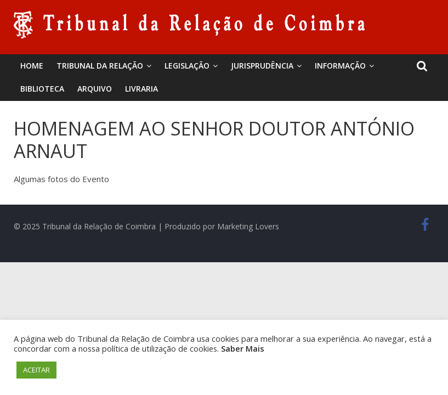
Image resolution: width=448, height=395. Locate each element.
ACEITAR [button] (36, 370)
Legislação (187, 65)
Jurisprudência (262, 65)
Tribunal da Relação (99, 65)
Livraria (141, 88)
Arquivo (94, 88)
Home (31, 65)
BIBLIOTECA (42, 88)
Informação (340, 65)
